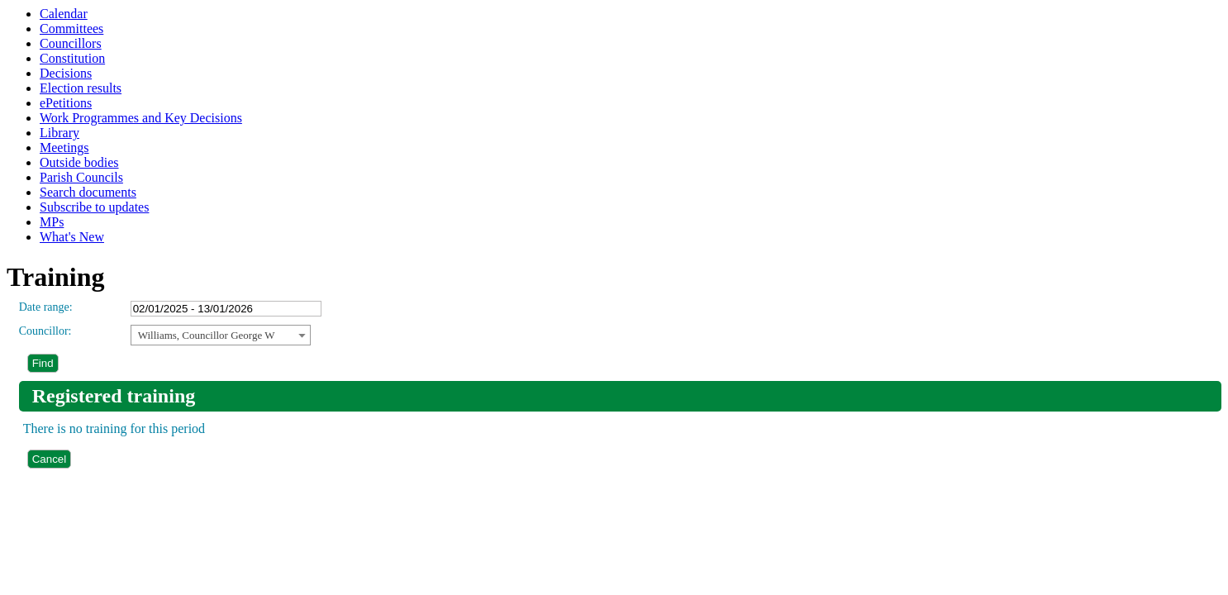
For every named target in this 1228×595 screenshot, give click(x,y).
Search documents (88, 192)
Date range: (46, 307)
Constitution (72, 58)
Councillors (71, 43)
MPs (52, 222)
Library (59, 133)
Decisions (66, 73)
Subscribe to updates (94, 207)
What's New (72, 237)
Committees (71, 28)
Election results (80, 88)
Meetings (64, 147)
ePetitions (66, 103)
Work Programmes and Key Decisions (141, 118)
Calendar (64, 14)
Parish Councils (81, 177)
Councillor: (45, 331)
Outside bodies (79, 162)
